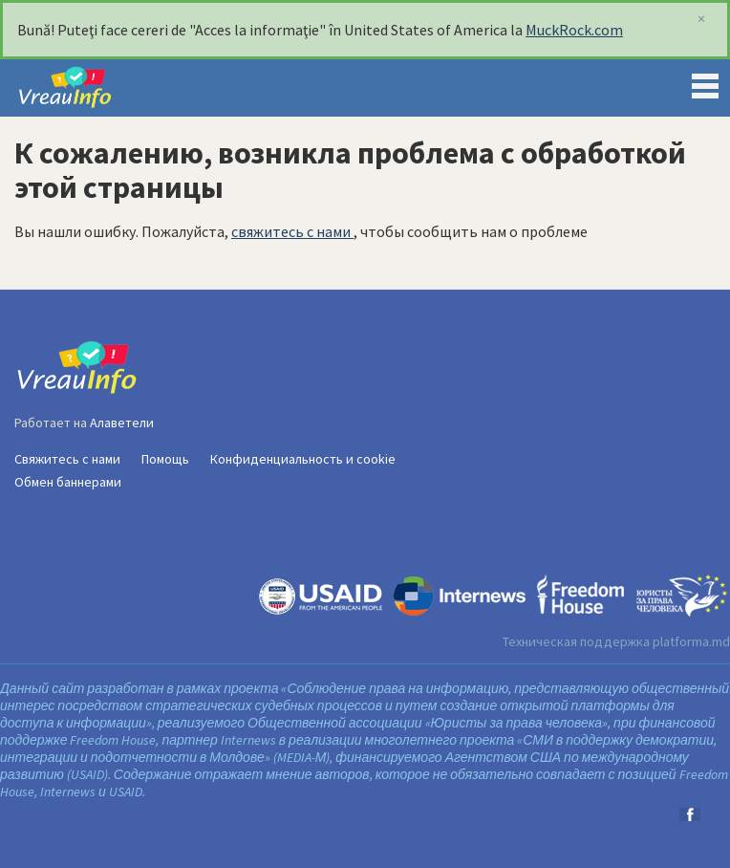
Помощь (165, 458)
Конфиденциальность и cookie (303, 458)
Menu (705, 82)
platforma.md (691, 641)
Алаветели (122, 422)
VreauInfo (80, 88)
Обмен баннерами (67, 481)
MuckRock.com (574, 29)
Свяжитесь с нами (67, 458)
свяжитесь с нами (292, 231)
